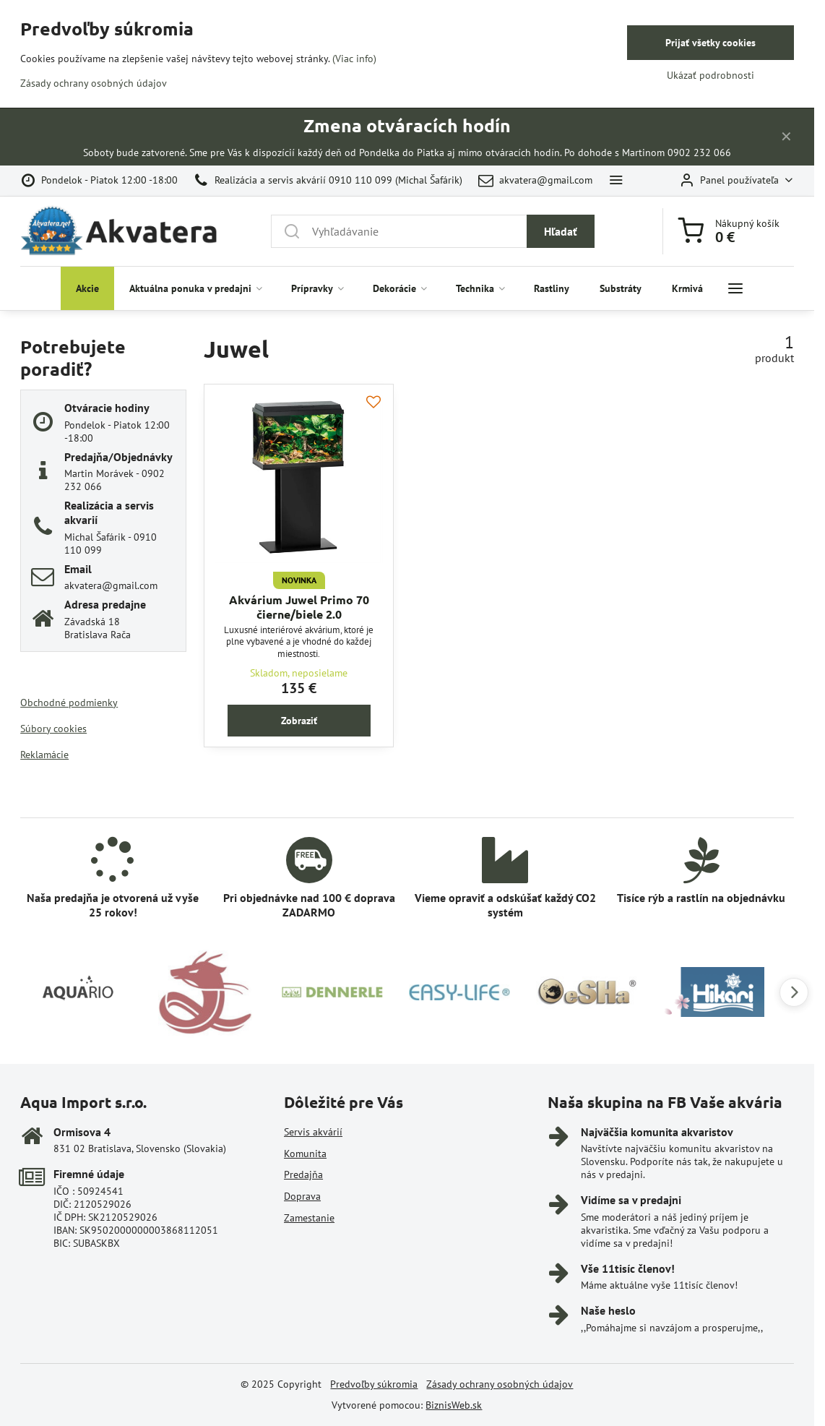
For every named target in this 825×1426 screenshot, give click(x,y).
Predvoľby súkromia (374, 1384)
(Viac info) (354, 58)
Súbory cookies (53, 728)
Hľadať (560, 231)
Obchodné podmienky (69, 702)
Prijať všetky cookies (710, 42)
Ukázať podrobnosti (710, 75)
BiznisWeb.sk (454, 1405)
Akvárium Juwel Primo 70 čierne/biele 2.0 (299, 607)
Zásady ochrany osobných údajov (499, 1384)
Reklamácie (44, 754)
